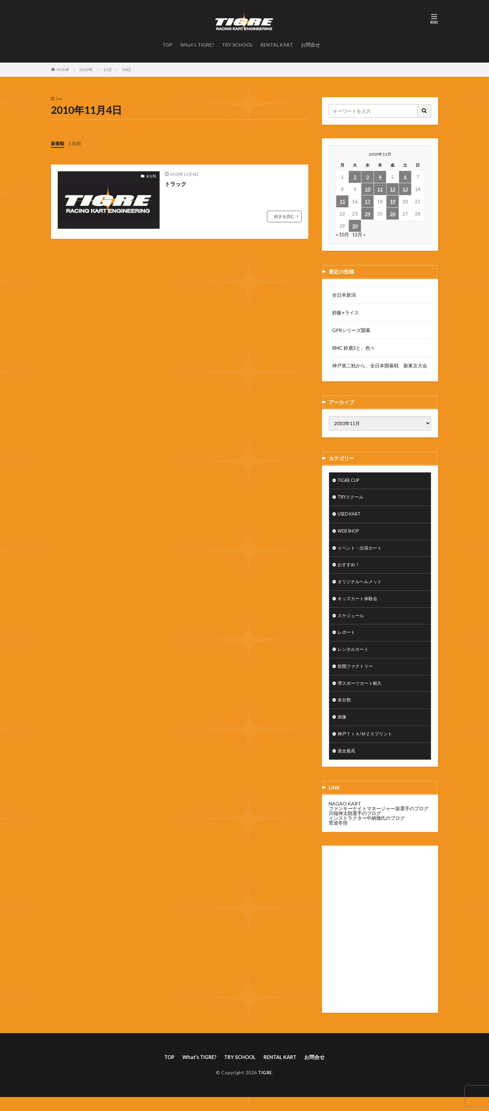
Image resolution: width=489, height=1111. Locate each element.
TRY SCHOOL (237, 45)
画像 (342, 728)
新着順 (58, 143)
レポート (347, 640)
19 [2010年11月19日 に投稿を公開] (392, 201)
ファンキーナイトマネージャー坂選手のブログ (379, 821)
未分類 (151, 176)
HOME (63, 69)
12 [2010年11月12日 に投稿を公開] (392, 189)
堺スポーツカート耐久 (361, 693)
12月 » (358, 234)
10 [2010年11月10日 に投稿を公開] (367, 189)
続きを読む (284, 216)
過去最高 (347, 764)
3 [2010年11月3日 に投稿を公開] (367, 177)
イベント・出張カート (361, 552)
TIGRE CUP (350, 481)
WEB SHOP (350, 534)
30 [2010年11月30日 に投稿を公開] (355, 226)
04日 (126, 69)
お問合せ (310, 45)
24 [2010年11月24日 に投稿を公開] (367, 213)
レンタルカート (354, 658)
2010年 (86, 69)
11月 (107, 69)
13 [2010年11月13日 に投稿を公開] (405, 189)
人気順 (76, 143)
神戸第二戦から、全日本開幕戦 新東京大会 (379, 365)
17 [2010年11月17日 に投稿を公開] (367, 201)
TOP (167, 45)
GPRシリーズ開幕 (351, 330)
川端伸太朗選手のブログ (355, 826)
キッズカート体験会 (359, 605)
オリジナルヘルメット (361, 587)
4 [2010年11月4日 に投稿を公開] (380, 177)
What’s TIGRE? (197, 45)
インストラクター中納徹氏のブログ (367, 831)
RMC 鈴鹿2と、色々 (353, 348)
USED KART (351, 516)
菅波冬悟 (338, 835)
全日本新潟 (344, 295)
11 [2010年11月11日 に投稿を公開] (380, 189)
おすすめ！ (349, 569)
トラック (177, 183)
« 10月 (342, 234)
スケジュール (352, 622)
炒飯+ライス (345, 312)
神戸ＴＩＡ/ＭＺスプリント (367, 746)
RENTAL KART (276, 45)
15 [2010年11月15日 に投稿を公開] (342, 201)
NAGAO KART (345, 816)
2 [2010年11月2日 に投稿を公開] (355, 177)
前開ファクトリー (357, 675)
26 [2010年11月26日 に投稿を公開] (392, 213)
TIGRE (265, 1086)
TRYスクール (352, 499)
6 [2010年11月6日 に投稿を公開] (405, 177)
